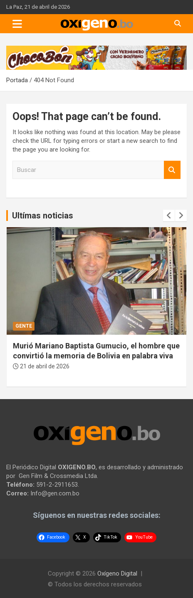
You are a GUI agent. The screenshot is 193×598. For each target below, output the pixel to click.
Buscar (172, 170)
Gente (23, 326)
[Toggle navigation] (17, 23)
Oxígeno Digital (117, 573)
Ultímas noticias (42, 216)
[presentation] (169, 215)
